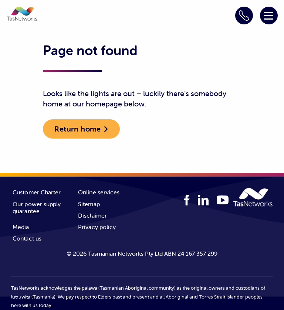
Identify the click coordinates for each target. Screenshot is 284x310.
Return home (77, 129)
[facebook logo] (187, 200)
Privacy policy (97, 227)
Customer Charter (37, 192)
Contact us (27, 238)
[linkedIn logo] (203, 200)
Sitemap (89, 204)
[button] (22, 15)
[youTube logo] (223, 200)
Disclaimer (92, 215)
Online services (99, 192)
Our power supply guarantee (37, 207)
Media (21, 227)
